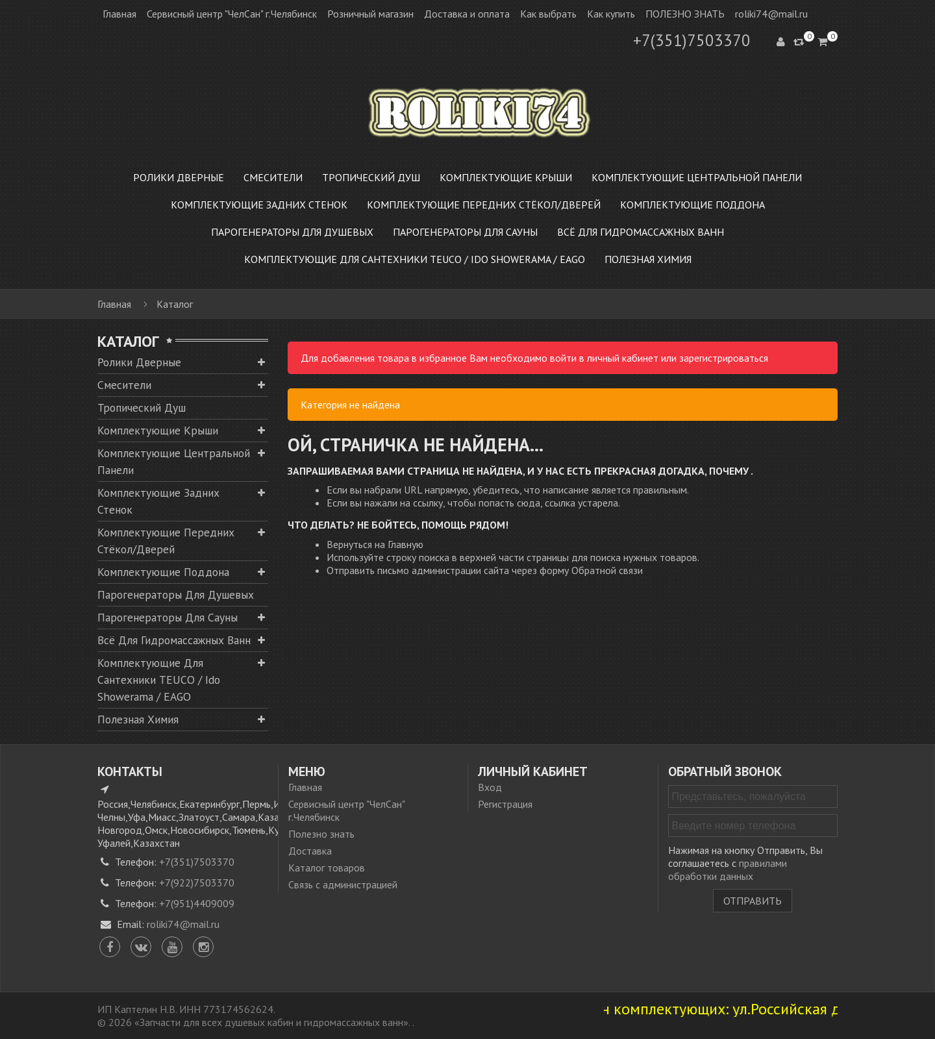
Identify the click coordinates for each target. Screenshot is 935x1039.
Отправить (752, 900)
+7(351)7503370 (692, 40)
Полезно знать (321, 833)
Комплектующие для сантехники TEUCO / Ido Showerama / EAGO (158, 679)
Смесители (124, 384)
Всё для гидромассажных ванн (174, 639)
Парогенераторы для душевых (175, 594)
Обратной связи (607, 570)
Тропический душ (141, 407)
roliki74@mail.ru (771, 13)
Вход (490, 787)
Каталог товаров (326, 867)
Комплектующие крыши (157, 430)
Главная (119, 13)
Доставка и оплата (467, 13)
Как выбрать (548, 13)
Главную (405, 544)
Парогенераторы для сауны (167, 617)
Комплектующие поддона (163, 571)
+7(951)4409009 (196, 903)
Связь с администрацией (342, 884)
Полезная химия (138, 719)
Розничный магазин (370, 13)
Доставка (310, 850)
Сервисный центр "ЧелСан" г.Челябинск (232, 13)
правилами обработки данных (727, 870)
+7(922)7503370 (196, 882)
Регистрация (505, 803)
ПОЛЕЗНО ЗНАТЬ (685, 13)
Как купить (611, 13)
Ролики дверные (139, 362)
